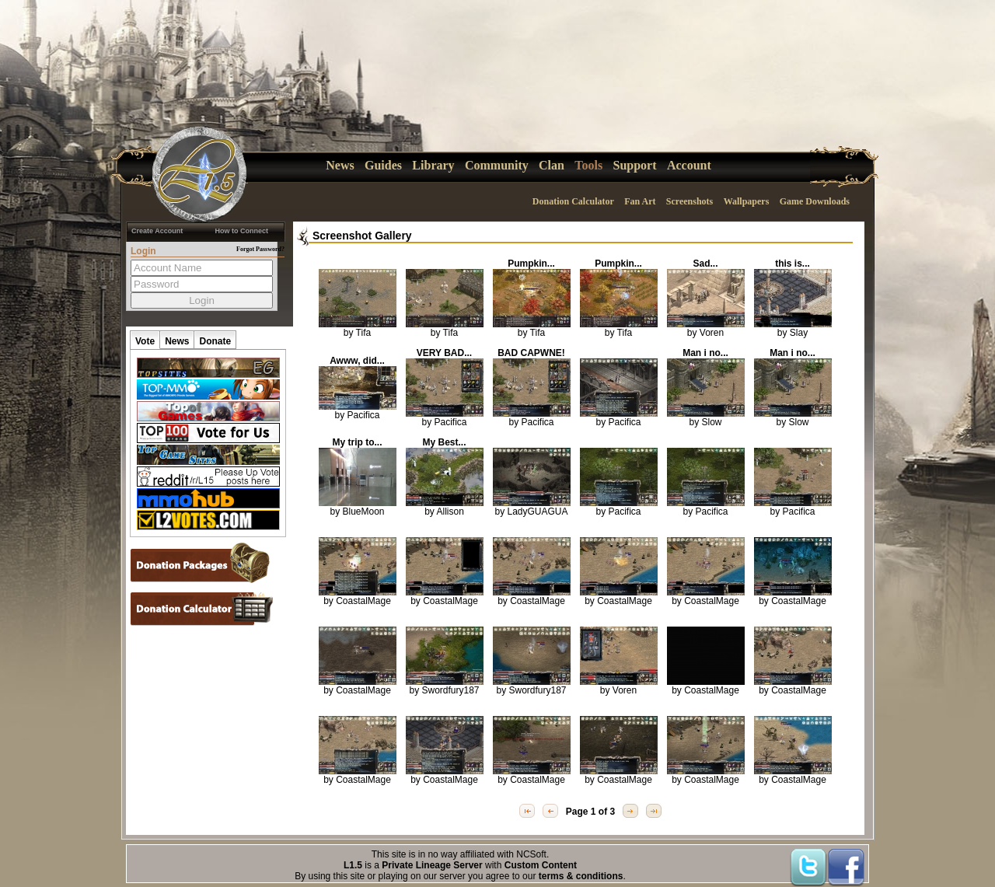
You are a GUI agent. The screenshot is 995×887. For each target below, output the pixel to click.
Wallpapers (747, 201)
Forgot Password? (260, 249)
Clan (551, 165)
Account (689, 165)
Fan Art (639, 201)
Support (635, 165)
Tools (588, 165)
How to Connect (242, 231)
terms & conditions (581, 876)
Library (433, 165)
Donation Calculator (573, 201)
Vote (145, 341)
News (340, 165)
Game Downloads (815, 201)
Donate (215, 341)
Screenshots (689, 201)
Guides (383, 165)
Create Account (157, 231)
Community (497, 165)
